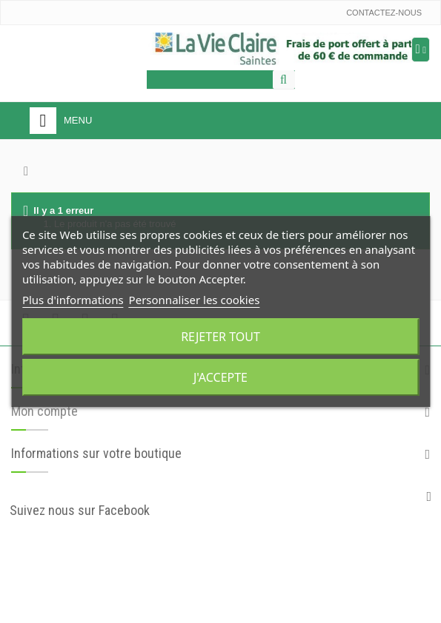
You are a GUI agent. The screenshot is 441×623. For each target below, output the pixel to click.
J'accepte (220, 377)
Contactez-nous (384, 12)
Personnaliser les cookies (194, 299)
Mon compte (44, 411)
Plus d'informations (73, 299)
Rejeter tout (220, 337)
